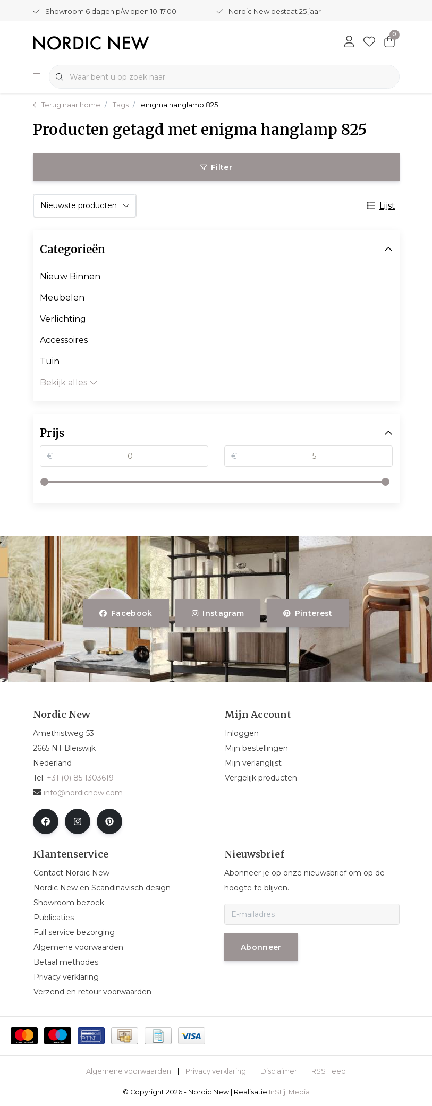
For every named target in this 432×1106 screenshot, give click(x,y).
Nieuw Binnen (70, 276)
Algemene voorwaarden (128, 1071)
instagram (218, 613)
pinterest (308, 613)
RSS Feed (328, 1071)
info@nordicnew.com (78, 793)
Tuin (50, 361)
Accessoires (64, 340)
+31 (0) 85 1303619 (80, 778)
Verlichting (63, 319)
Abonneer (261, 947)
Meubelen (62, 298)
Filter (216, 167)
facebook (126, 613)
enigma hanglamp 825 (179, 105)
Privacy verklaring (215, 1071)
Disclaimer (278, 1071)
